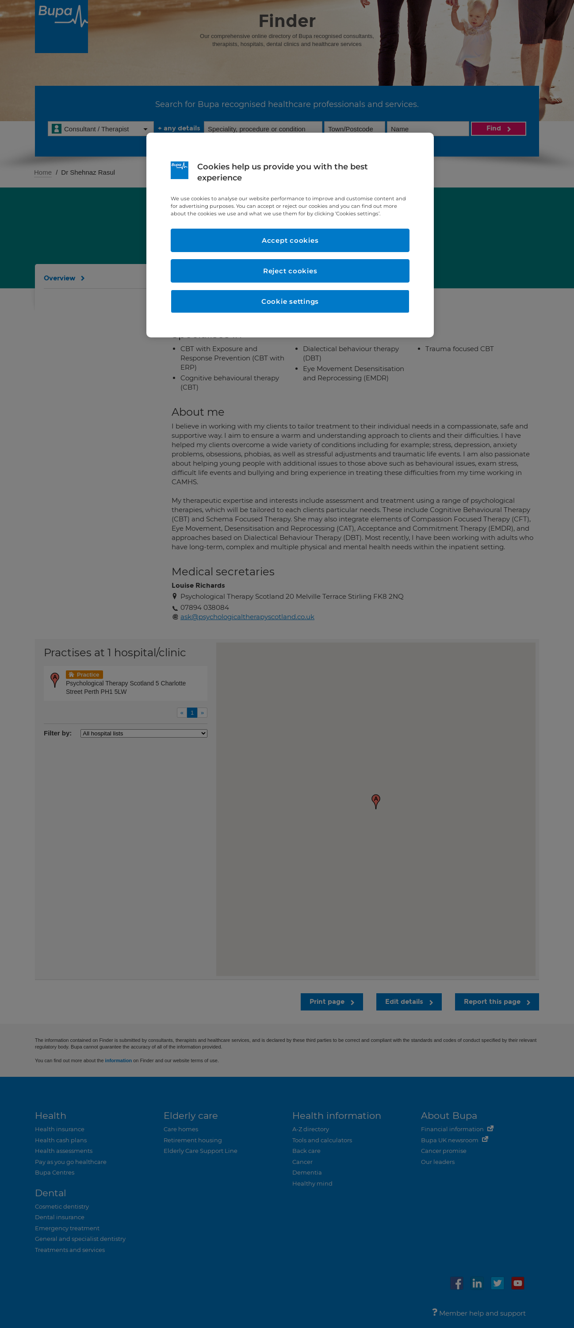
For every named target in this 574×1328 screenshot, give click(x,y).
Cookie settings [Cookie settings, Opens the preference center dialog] (290, 301)
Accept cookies (290, 240)
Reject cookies (290, 271)
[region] (290, 235)
